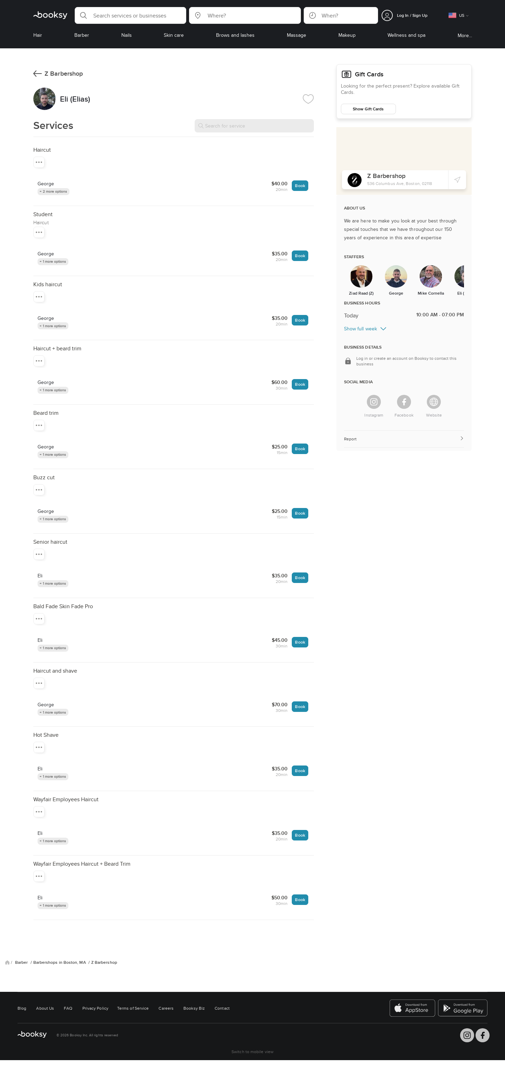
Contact (222, 1008)
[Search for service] (254, 125)
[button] (130, 15)
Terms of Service (133, 1008)
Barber (22, 962)
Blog (22, 1008)
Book (300, 185)
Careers (166, 1008)
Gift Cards (369, 74)
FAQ (68, 1008)
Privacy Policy (95, 1008)
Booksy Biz (194, 1008)
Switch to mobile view (252, 1052)
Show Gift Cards (368, 109)
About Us (45, 1008)
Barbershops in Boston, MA (60, 962)
